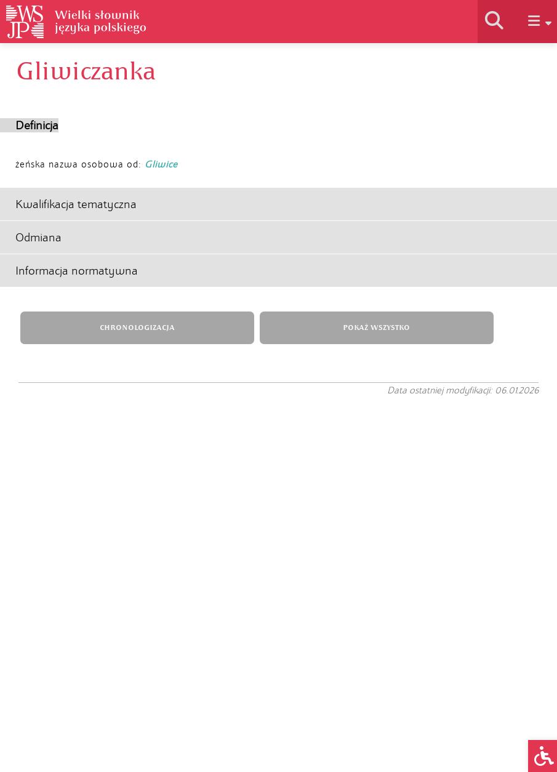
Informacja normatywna (76, 270)
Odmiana (38, 237)
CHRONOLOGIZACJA (137, 327)
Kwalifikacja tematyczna (76, 204)
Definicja (36, 125)
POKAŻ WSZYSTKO (376, 327)
